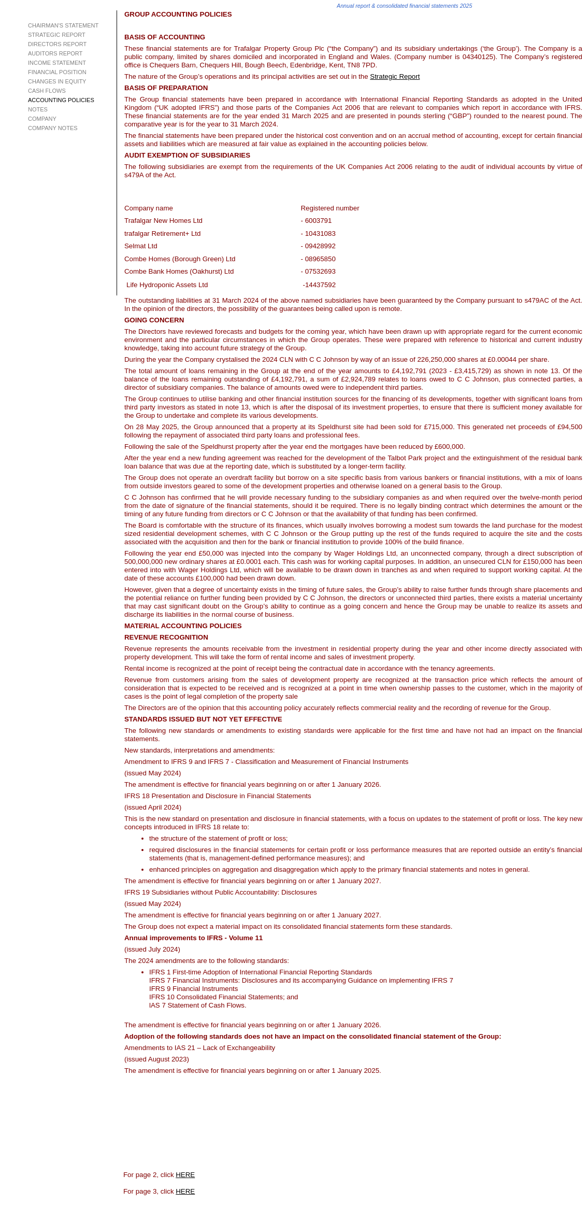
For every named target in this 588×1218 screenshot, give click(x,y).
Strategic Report (395, 76)
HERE (185, 1175)
